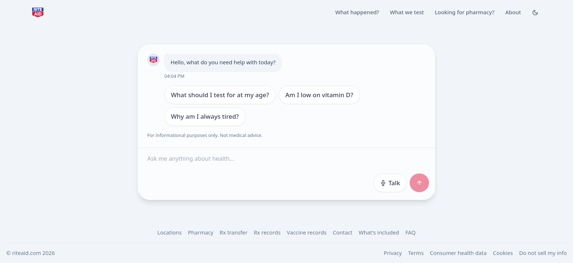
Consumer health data (458, 252)
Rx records (267, 232)
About (513, 12)
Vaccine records (307, 232)
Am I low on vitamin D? (319, 95)
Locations (170, 232)
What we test (407, 12)
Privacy (393, 252)
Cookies (503, 252)
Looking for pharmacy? (464, 12)
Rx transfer (233, 232)
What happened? (357, 12)
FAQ (410, 232)
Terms (416, 252)
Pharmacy (200, 232)
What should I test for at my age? (220, 95)
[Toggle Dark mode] (535, 12)
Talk (390, 183)
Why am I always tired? (205, 116)
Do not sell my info (543, 252)
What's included (378, 232)
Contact (343, 232)
